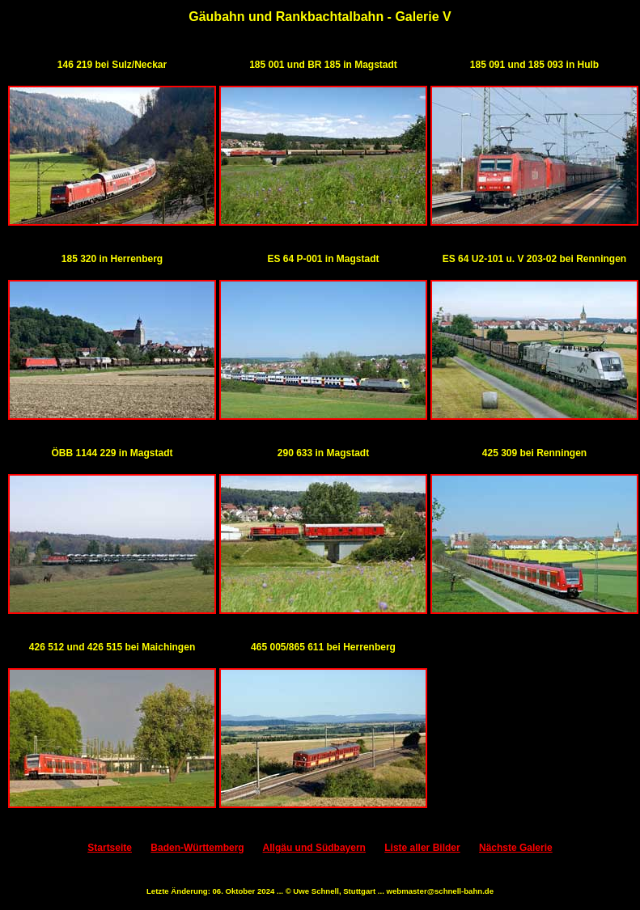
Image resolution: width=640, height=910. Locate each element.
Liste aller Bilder (422, 847)
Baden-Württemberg (197, 847)
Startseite (109, 847)
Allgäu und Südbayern (314, 847)
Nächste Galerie (516, 847)
